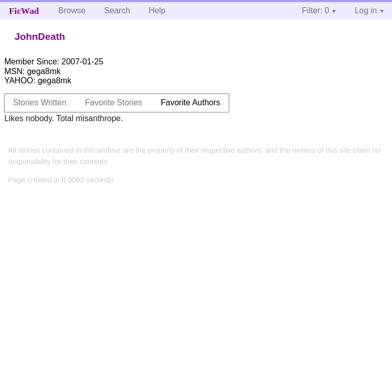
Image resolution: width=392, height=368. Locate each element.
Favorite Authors (190, 102)
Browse (71, 10)
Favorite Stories (113, 102)
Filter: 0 (315, 10)
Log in (366, 10)
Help (157, 10)
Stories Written (39, 102)
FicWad (24, 11)
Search (117, 10)
